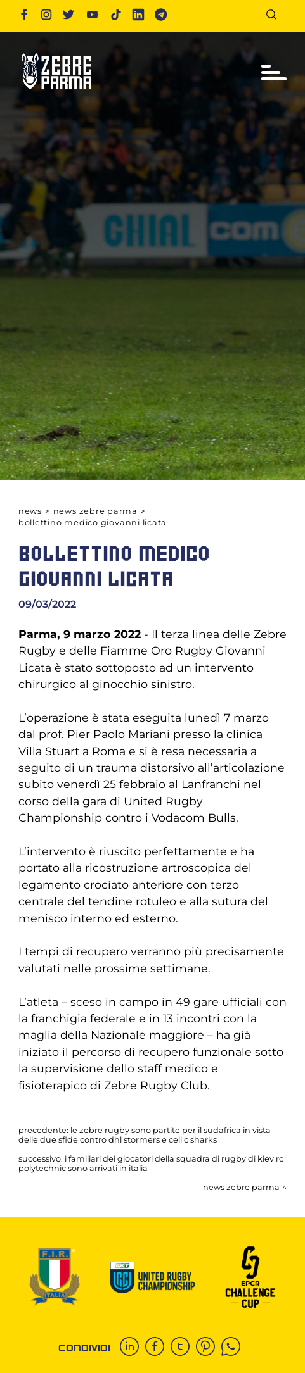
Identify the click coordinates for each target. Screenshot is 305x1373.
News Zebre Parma (95, 511)
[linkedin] (132, 1347)
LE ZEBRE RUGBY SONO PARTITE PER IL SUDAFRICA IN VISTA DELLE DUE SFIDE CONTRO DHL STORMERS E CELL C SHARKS (144, 1134)
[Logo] (56, 94)
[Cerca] (276, 16)
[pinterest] (208, 1347)
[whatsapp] (234, 1347)
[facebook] (158, 1347)
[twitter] (183, 1347)
